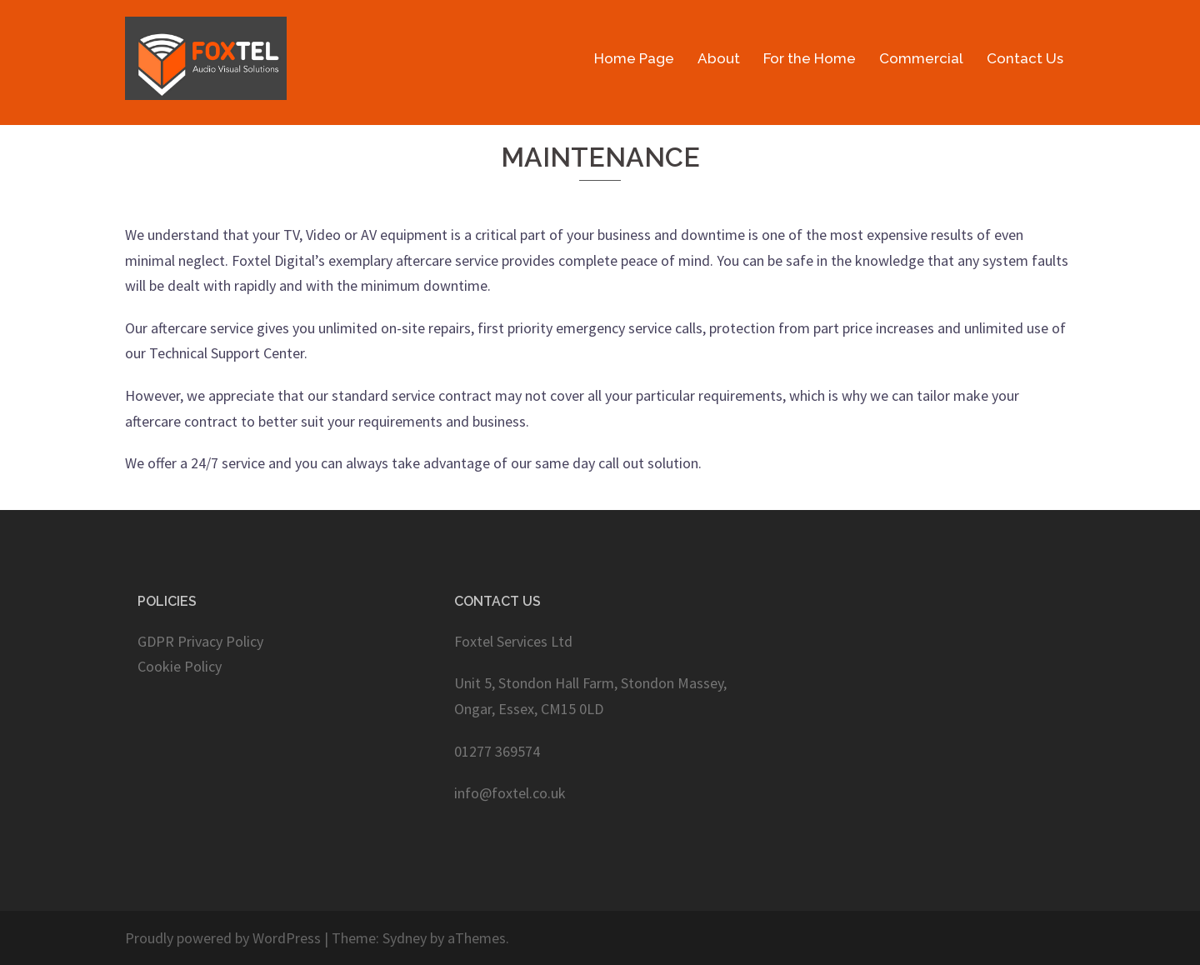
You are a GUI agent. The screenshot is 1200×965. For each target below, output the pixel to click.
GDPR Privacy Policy (200, 641)
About (719, 58)
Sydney (404, 938)
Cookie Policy (180, 666)
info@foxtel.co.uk (510, 792)
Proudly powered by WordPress (223, 938)
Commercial (921, 58)
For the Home (809, 58)
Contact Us (1025, 58)
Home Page (634, 58)
